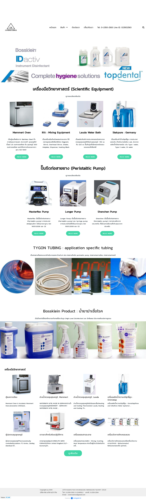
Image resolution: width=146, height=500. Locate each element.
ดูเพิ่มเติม (73, 453)
